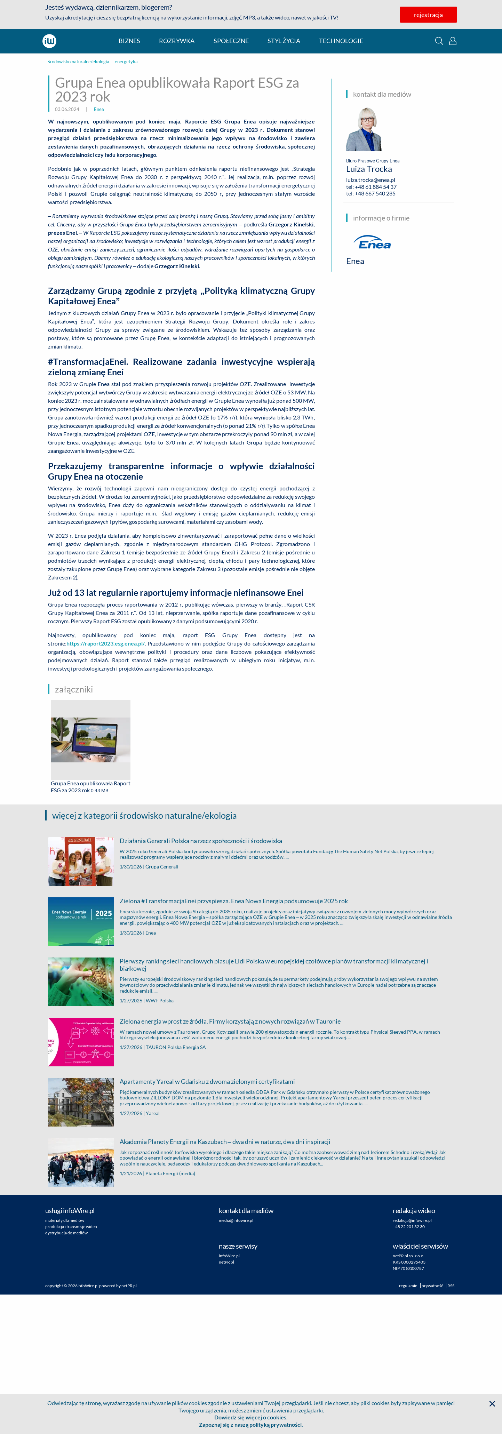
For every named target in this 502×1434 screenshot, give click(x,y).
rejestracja (428, 14)
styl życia (284, 41)
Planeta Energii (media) (170, 1313)
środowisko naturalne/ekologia (78, 61)
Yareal (153, 1253)
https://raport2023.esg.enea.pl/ (105, 782)
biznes (129, 41)
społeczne (231, 41)
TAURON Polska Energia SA (176, 1186)
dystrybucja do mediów (66, 1372)
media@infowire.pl (236, 1359)
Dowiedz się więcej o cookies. (251, 1417)
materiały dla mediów (64, 1359)
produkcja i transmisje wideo (71, 1366)
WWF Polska (160, 1140)
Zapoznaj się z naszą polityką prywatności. (251, 1424)
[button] (439, 41)
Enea (99, 109)
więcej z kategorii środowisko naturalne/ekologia (144, 955)
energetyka (126, 61)
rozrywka (176, 41)
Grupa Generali (161, 1006)
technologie (341, 41)
